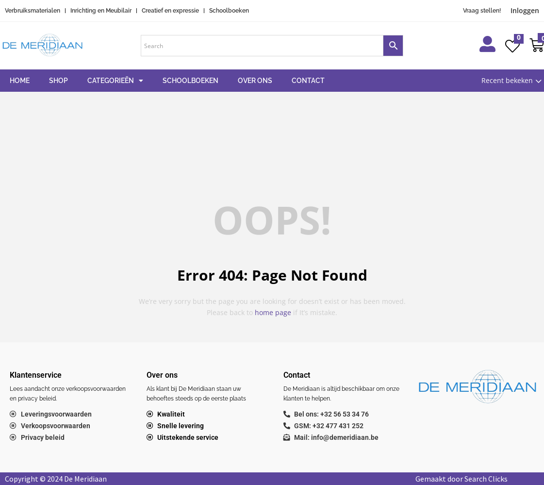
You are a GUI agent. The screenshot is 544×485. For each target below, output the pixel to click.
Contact (308, 80)
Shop (58, 80)
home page (273, 312)
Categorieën (115, 80)
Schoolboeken (190, 80)
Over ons (255, 80)
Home (20, 80)
